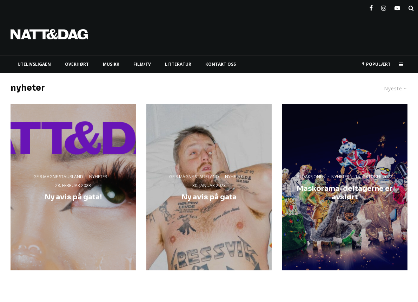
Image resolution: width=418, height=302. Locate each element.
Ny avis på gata (209, 197)
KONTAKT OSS (220, 64)
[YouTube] (397, 6)
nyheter (98, 176)
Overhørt (77, 64)
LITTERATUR (178, 64)
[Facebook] (371, 6)
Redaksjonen (311, 177)
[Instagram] (383, 6)
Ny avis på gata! (73, 197)
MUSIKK (111, 64)
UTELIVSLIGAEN (34, 64)
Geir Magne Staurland (58, 176)
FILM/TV (142, 64)
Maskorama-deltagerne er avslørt (345, 193)
